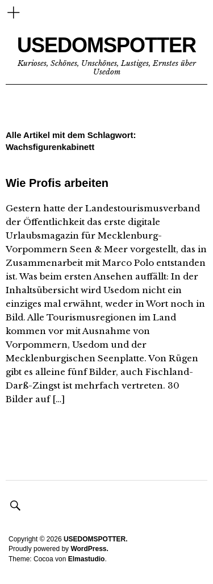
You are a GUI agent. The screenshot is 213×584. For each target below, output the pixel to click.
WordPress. (89, 549)
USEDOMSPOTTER (106, 45)
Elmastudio (86, 559)
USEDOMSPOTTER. (96, 539)
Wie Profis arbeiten (57, 183)
